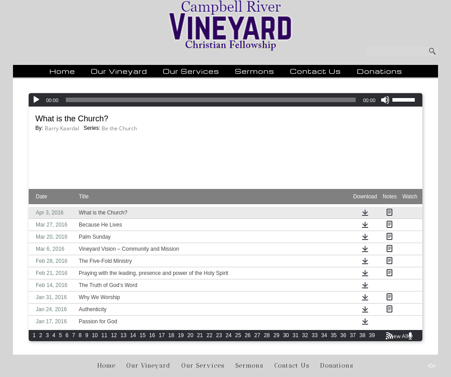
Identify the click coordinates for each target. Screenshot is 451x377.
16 (152, 335)
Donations (379, 71)
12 (114, 335)
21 (200, 335)
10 (95, 335)
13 (123, 335)
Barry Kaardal (62, 128)
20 (190, 335)
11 (104, 335)
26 (248, 335)
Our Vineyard (119, 71)
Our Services (191, 71)
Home (62, 71)
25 (238, 335)
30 (286, 335)
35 (333, 335)
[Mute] (385, 99)
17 (162, 335)
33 (314, 335)
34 (324, 335)
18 (171, 335)
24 (228, 335)
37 (353, 335)
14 (133, 335)
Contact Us (315, 71)
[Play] (36, 99)
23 (219, 335)
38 (362, 335)
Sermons (254, 71)
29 (276, 335)
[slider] (211, 100)
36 (343, 335)
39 (372, 335)
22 (210, 335)
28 (267, 335)
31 (295, 335)
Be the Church (119, 128)
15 (142, 335)
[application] (225, 100)
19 (180, 335)
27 (257, 335)
